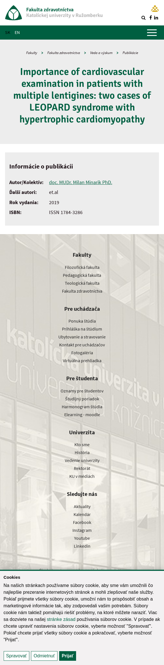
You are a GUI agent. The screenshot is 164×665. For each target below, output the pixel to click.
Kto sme (82, 444)
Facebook (82, 522)
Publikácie (130, 52)
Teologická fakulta (82, 283)
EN (17, 32)
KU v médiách (82, 476)
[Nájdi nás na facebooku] (150, 17)
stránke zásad (61, 619)
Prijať (68, 655)
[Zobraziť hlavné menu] (152, 32)
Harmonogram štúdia (82, 406)
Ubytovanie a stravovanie (82, 337)
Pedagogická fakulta (82, 275)
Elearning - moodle (82, 414)
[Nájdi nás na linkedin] (156, 17)
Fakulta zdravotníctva (63, 52)
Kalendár (82, 514)
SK (7, 32)
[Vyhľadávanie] (143, 17)
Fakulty (31, 52)
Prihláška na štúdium (82, 329)
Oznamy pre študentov (82, 391)
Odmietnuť (44, 655)
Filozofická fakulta (82, 267)
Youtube (82, 538)
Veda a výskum (101, 52)
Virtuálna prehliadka (82, 360)
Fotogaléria (82, 352)
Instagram (82, 530)
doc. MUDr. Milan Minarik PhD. (80, 182)
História (82, 452)
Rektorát (82, 468)
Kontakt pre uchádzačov (82, 344)
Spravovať (16, 655)
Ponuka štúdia (82, 321)
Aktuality (82, 506)
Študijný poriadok (82, 398)
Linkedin (82, 546)
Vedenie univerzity (82, 460)
